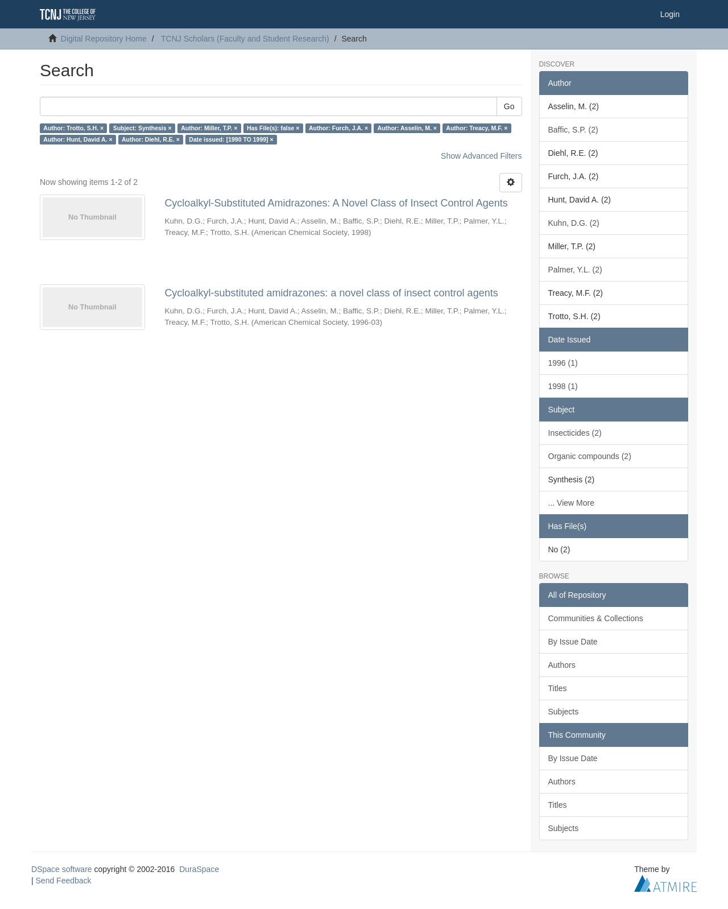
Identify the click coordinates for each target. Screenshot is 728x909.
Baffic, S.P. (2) (573, 129)
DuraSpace (199, 869)
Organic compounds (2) (589, 456)
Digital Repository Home (104, 38)
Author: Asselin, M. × (407, 128)
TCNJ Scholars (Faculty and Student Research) (245, 38)
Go (509, 106)
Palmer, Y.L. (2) (575, 269)
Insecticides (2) (575, 432)
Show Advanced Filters (481, 155)
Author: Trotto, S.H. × (73, 128)
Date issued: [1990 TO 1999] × (231, 139)
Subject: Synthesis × (142, 128)
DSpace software (61, 869)
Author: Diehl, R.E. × (151, 139)
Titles (557, 688)
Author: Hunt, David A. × (77, 139)
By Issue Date (573, 641)
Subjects (563, 711)
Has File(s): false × (273, 128)
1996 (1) (563, 362)
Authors (562, 665)
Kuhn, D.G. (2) (573, 223)
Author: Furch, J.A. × (338, 128)
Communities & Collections (595, 618)
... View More (571, 502)
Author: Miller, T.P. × (209, 128)
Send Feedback (64, 880)
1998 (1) (563, 386)
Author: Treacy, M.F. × (476, 128)
